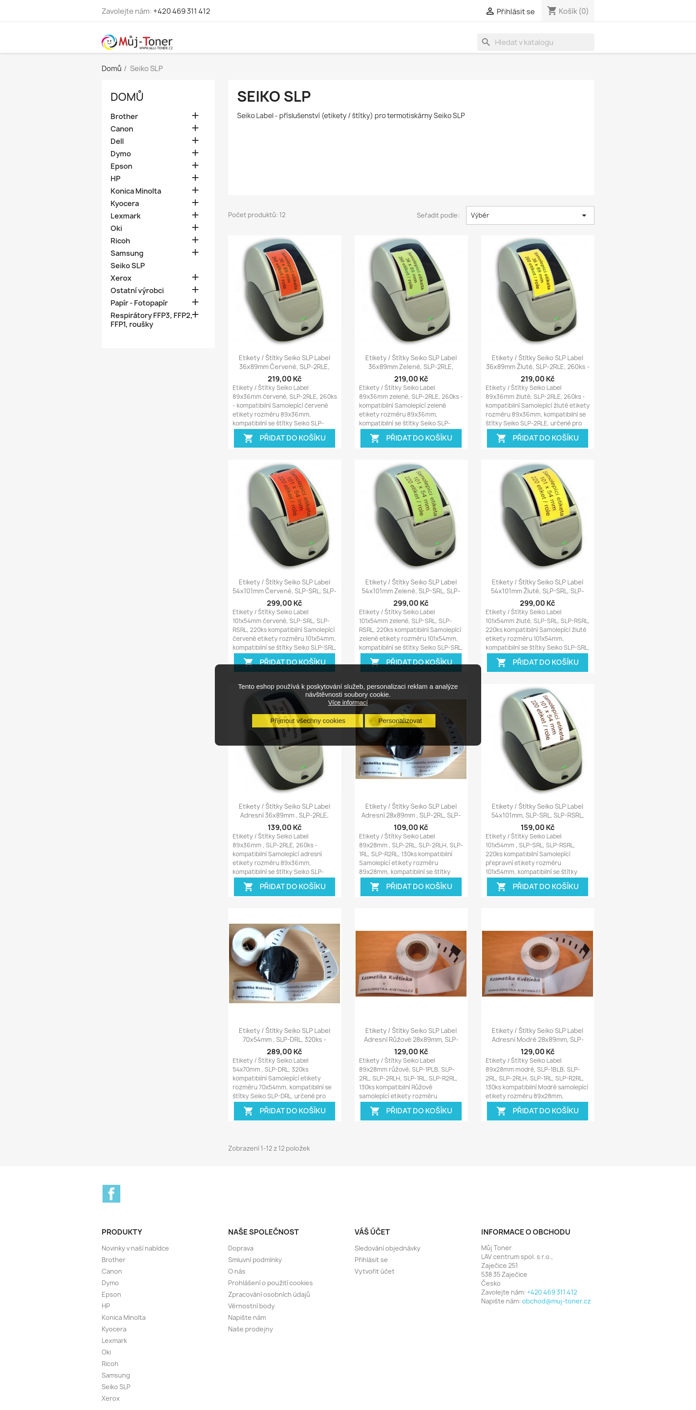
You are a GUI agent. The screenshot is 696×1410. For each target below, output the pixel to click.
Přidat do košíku (284, 438)
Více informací (348, 702)
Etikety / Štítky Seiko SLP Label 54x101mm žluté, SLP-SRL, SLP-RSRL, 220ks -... (537, 591)
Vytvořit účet (375, 1271)
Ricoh (120, 241)
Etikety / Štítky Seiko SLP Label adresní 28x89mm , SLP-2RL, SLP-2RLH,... (411, 815)
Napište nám (247, 1317)
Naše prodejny (250, 1329)
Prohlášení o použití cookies (270, 1283)
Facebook (111, 1194)
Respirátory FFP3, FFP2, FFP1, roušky (152, 320)
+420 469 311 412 (181, 11)
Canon (122, 129)
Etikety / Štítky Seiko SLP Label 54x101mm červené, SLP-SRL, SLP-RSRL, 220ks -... (284, 591)
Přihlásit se (371, 1259)
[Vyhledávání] (535, 42)
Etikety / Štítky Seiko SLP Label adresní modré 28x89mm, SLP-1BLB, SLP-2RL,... (538, 1039)
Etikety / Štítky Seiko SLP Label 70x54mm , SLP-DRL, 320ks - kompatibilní (284, 1039)
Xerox (121, 278)
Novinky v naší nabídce (135, 1248)
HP (115, 178)
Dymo (121, 154)
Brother (124, 116)
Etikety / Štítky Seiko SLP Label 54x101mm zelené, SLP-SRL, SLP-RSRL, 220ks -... (411, 591)
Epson (121, 166)
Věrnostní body (251, 1306)
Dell (117, 141)
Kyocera (125, 203)
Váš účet (372, 1232)
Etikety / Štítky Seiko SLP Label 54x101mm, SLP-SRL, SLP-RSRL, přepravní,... (537, 815)
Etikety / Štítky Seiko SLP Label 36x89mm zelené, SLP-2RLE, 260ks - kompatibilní (411, 366)
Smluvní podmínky (255, 1259)
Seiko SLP (128, 265)
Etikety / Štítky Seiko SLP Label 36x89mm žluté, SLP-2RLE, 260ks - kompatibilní (537, 366)
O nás (236, 1271)
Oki (116, 228)
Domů (127, 96)
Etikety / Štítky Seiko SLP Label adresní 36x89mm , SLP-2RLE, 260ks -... (284, 815)
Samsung (127, 253)
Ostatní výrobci (137, 290)
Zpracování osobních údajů (269, 1294)
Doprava (240, 1248)
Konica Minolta (136, 191)
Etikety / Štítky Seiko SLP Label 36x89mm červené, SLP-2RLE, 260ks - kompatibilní (284, 366)
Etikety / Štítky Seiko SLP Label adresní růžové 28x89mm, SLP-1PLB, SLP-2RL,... (411, 1039)
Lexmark (126, 216)
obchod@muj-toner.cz (556, 1301)
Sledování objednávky (387, 1248)
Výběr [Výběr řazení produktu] (530, 215)
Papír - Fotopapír (139, 303)
